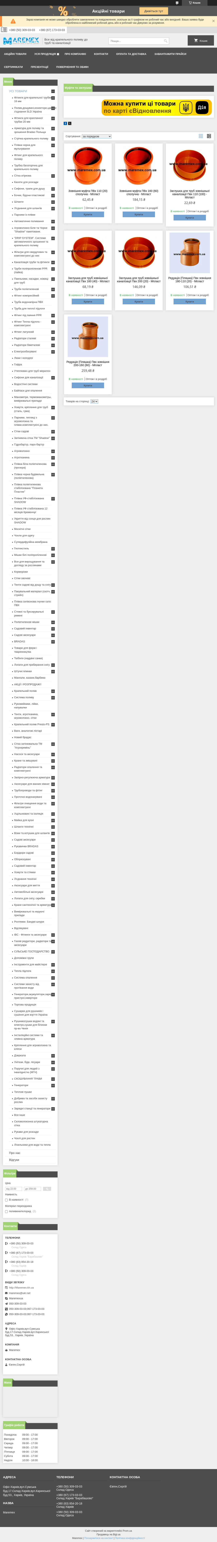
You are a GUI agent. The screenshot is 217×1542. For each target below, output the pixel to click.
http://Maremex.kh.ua (21, 1287)
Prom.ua (127, 1530)
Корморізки (21, 571)
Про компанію (75, 54)
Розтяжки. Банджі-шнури (29, 921)
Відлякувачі (21, 928)
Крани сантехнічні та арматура (33, 904)
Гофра (18, 364)
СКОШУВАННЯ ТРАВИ (28, 1078)
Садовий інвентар (25, 628)
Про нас (14, 1153)
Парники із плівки (24, 214)
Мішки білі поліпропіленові (30, 554)
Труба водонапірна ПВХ (28, 302)
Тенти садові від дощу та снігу (32, 584)
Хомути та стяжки (25, 872)
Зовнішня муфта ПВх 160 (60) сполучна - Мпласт (138, 192)
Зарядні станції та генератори (32, 1108)
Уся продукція (45, 54)
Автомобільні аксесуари (28, 891)
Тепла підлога (22, 970)
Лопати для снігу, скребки (29, 898)
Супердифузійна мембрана (30, 541)
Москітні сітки (22, 528)
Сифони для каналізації (28, 377)
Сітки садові (21, 431)
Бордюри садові (24, 852)
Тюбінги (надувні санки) (28, 658)
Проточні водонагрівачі (28, 796)
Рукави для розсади (26, 1131)
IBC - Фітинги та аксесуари (30, 934)
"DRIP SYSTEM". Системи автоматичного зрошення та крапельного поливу (31, 241)
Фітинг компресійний (26, 295)
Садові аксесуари (25, 634)
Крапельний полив (25, 690)
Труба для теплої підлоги (29, 308)
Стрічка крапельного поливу (31, 138)
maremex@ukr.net (19, 1293)
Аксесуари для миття (27, 885)
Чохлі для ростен (24, 1138)
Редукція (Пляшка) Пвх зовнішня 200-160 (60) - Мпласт (87, 363)
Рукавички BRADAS (26, 846)
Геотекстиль (21, 548)
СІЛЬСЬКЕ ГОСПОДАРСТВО (31, 951)
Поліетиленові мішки (26, 621)
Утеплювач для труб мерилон (32, 370)
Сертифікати (13, 66)
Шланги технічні (24, 826)
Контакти (101, 54)
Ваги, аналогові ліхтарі (28, 730)
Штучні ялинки (23, 671)
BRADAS (19, 641)
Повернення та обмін (72, 66)
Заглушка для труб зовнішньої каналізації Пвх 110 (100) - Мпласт (190, 194)
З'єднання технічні (25, 878)
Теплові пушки (23, 1091)
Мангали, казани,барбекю (29, 677)
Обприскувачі (22, 859)
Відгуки (14, 1159)
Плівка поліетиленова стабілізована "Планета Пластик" (28, 488)
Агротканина (21, 457)
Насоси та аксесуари (27, 754)
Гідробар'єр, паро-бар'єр (29, 444)
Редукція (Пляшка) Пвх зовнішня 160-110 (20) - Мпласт (189, 279)
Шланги (18, 201)
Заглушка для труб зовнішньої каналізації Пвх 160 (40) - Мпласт (88, 279)
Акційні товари (15, 54)
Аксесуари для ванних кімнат (32, 783)
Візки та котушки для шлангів (32, 833)
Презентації (39, 66)
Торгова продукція (25, 1004)
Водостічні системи (26, 384)
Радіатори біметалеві (27, 344)
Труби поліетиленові (26, 289)
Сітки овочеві (22, 578)
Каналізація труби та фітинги (32, 262)
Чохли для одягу (24, 535)
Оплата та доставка (131, 54)
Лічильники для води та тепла (32, 1144)
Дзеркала (20, 1055)
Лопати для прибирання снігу (32, 664)
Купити (88, 214)
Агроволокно (22, 450)
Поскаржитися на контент (98, 1538)
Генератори (21, 1085)
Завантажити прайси (170, 54)
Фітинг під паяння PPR (28, 315)
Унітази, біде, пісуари (27, 1062)
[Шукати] (165, 41)
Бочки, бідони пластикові (29, 195)
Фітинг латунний (24, 331)
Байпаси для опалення (28, 390)
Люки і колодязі (23, 357)
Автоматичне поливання (29, 221)
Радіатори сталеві (25, 338)
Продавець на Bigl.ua (108, 1534)
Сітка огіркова (22, 175)
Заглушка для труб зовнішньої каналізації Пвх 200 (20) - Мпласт (139, 279)
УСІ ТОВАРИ (18, 91)
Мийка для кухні (24, 820)
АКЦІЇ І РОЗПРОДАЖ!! (27, 684)
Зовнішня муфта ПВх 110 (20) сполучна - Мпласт (87, 192)
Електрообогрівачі (25, 351)
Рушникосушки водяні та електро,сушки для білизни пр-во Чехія (30, 1025)
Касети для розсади (26, 182)
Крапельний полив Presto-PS (31, 724)
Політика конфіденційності (130, 1538)
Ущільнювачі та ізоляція (28, 813)
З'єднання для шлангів (28, 208)
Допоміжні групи (24, 957)
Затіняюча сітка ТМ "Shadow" (32, 438)
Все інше (19, 1114)
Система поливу (24, 697)
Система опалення (25, 977)
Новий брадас (22, 737)
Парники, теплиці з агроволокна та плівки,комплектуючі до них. (31, 421)
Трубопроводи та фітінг (28, 790)
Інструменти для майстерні (30, 964)
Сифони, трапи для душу (29, 188)
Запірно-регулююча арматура (32, 777)
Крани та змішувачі (25, 760)
